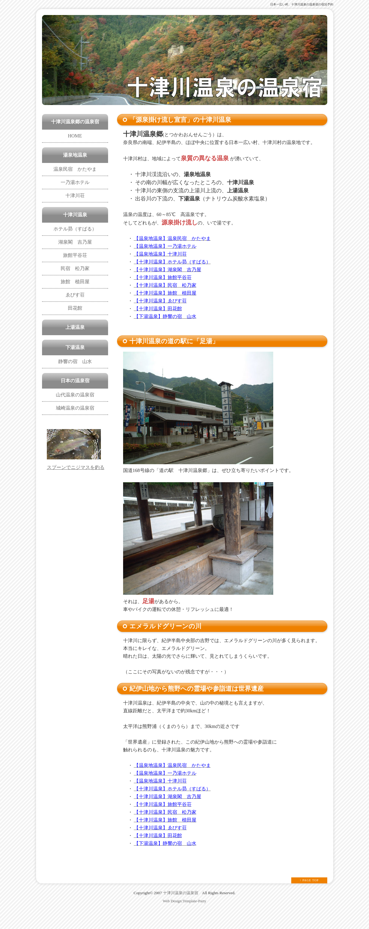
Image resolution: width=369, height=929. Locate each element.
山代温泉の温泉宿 (75, 394)
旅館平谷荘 (75, 255)
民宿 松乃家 (75, 268)
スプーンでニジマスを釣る (75, 467)
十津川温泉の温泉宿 (180, 893)
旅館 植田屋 (75, 281)
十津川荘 (75, 195)
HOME (75, 135)
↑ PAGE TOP (309, 880)
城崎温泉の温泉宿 (75, 407)
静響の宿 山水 (75, 361)
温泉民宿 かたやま (75, 169)
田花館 (75, 308)
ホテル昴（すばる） (75, 228)
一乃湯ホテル (75, 182)
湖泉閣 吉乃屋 (75, 242)
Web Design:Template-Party (184, 901)
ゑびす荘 (75, 294)
